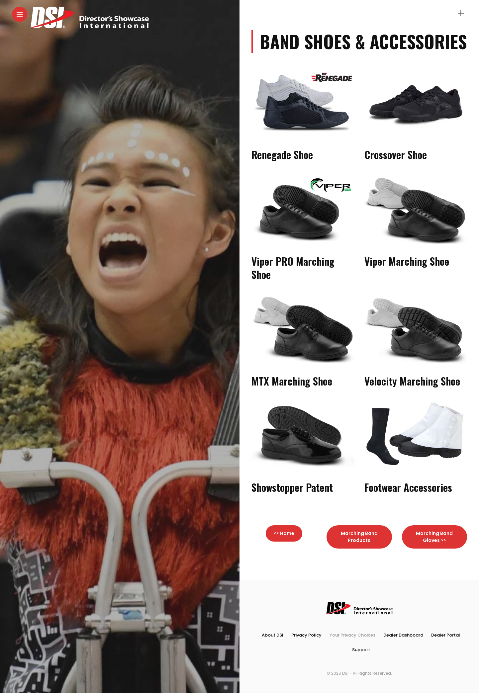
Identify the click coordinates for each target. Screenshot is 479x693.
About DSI (272, 635)
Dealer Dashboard (403, 635)
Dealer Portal (445, 635)
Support (361, 650)
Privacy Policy (306, 635)
